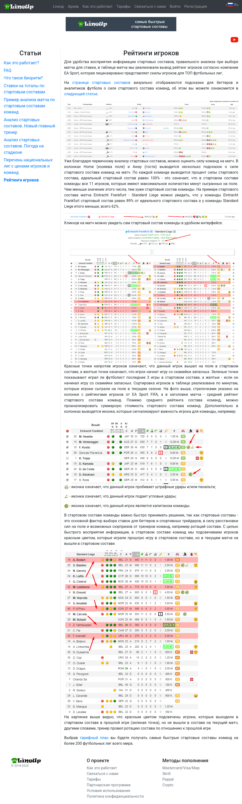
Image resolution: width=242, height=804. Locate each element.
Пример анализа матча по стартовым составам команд (29, 106)
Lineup (58, 6)
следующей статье (81, 94)
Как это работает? (21, 62)
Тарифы (124, 6)
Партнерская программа (109, 785)
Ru (233, 4)
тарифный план (94, 737)
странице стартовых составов (101, 82)
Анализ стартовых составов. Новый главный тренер (29, 126)
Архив (73, 6)
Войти (175, 6)
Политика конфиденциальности (115, 796)
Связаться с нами (150, 6)
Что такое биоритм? (23, 78)
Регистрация (195, 6)
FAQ (7, 70)
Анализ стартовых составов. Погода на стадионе (24, 146)
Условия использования (108, 790)
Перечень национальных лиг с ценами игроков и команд (28, 166)
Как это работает (97, 6)
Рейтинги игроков (21, 180)
